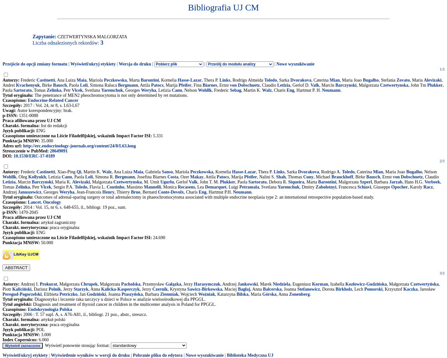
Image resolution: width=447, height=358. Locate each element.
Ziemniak (169, 294)
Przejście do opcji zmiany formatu (35, 64)
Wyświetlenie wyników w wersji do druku (90, 355)
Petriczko (69, 294)
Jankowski (248, 284)
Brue (135, 192)
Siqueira (296, 182)
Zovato (403, 80)
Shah (280, 177)
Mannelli (152, 187)
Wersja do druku (135, 64)
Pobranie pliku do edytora (157, 355)
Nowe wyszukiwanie (295, 64)
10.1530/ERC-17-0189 (34, 156)
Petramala (249, 187)
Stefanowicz (308, 289)
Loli (84, 85)
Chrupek (89, 284)
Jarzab (395, 182)
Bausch (60, 85)
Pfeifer (185, 85)
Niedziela (281, 284)
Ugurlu (167, 182)
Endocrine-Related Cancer (53, 100)
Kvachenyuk (28, 85)
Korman (320, 284)
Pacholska (131, 284)
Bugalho (371, 80)
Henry (108, 192)
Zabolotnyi (326, 187)
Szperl (366, 182)
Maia (81, 80)
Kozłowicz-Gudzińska (366, 284)
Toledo (270, 80)
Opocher (399, 187)
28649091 (58, 151)
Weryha (148, 90)
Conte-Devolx (171, 192)
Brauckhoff (342, 177)
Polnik (54, 289)
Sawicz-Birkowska (204, 289)
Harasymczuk (207, 284)
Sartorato (23, 90)
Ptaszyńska (132, 294)
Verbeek (432, 182)
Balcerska (272, 289)
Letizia (283, 85)
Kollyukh (37, 177)
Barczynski (346, 85)
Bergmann (128, 85)
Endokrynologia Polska (50, 309)
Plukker (435, 85)
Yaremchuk (112, 90)
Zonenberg (299, 294)
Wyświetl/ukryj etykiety (93, 64)
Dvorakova (301, 80)
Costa (172, 177)
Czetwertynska (394, 85)
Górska (269, 294)
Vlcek (77, 90)
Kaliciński (22, 289)
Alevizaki (433, 80)
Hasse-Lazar (189, 80)
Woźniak (206, 294)
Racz (428, 187)
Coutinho (115, 187)
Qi (79, 172)
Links (225, 80)
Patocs (157, 85)
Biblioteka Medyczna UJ (250, 355)
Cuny (308, 177)
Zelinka (54, 90)
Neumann (331, 90)
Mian (335, 80)
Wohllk (205, 90)
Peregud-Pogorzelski (22, 294)
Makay (196, 177)
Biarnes (210, 85)
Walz (266, 90)
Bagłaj (244, 289)
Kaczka (410, 289)
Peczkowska (115, 80)
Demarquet (215, 187)
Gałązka (173, 284)
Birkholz (343, 289)
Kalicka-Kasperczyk (120, 289)
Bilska (242, 294)
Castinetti (45, 80)
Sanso (167, 172)
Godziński (96, 294)
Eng (290, 90)
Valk (314, 85)
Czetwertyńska (424, 284)
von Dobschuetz (245, 85)
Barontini (150, 80)
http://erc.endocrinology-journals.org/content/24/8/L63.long (79, 146)
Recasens (186, 187)
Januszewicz (30, 192)
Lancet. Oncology (44, 202)
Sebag (235, 90)
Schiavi (364, 187)
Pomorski (373, 289)
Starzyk (80, 289)
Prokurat (48, 284)
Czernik (160, 289)
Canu (177, 90)
